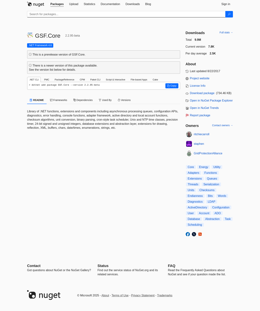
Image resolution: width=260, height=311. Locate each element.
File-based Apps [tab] (139, 79)
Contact (33, 266)
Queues (212, 178)
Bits (210, 195)
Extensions (195, 178)
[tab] (57, 4)
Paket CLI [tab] (95, 79)
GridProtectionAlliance (208, 153)
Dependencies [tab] (83, 100)
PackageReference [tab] (64, 79)
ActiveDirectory (197, 207)
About (105, 295)
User (191, 213)
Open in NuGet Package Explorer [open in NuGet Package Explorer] (211, 100)
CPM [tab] (82, 79)
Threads (193, 184)
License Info (197, 85)
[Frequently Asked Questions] (171, 266)
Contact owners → (222, 125)
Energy (203, 167)
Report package (200, 115)
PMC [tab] (46, 79)
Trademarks (164, 295)
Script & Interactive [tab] (115, 79)
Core (191, 167)
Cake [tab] (155, 79)
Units (191, 190)
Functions (210, 172)
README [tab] (37, 100)
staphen (199, 143)
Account (204, 213)
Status (103, 266)
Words (222, 195)
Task (228, 218)
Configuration (220, 207)
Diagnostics (195, 201)
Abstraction (212, 218)
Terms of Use (120, 295)
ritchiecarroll (201, 134)
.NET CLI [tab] (34, 79)
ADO (217, 213)
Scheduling (195, 224)
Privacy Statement (143, 295)
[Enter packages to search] (126, 14)
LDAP (211, 201)
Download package (202, 93)
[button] (171, 85)
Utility (216, 167)
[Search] (229, 14)
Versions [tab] (124, 100)
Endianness (195, 195)
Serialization (211, 184)
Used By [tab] (105, 100)
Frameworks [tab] (58, 100)
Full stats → (226, 32)
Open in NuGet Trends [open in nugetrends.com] (204, 107)
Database (194, 218)
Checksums (206, 190)
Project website (200, 78)
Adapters (193, 172)
